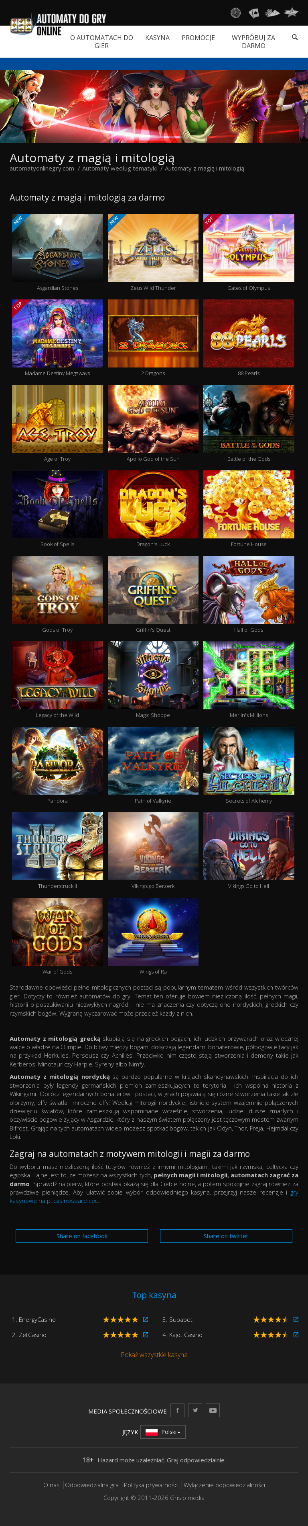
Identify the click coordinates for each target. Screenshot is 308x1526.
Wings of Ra (153, 936)
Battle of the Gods (248, 423)
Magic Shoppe (153, 680)
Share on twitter (226, 1236)
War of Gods (57, 936)
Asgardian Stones (57, 252)
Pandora (57, 765)
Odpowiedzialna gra (92, 1485)
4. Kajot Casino (182, 1335)
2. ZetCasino (29, 1335)
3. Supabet (177, 1319)
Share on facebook (82, 1236)
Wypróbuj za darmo (253, 41)
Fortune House (248, 509)
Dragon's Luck (153, 509)
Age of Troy (57, 423)
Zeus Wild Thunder (153, 252)
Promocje (198, 37)
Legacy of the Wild (57, 680)
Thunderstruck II (57, 850)
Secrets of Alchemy (248, 765)
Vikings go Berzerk (153, 850)
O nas (51, 1485)
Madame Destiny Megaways (57, 338)
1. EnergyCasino (34, 1319)
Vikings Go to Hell (248, 850)
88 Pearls (248, 338)
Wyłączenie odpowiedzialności (224, 1485)
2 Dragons (153, 338)
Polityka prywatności (151, 1485)
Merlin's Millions (248, 680)
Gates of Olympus (248, 252)
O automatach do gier (101, 41)
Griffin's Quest (153, 594)
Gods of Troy (57, 594)
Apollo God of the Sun (153, 423)
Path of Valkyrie (153, 765)
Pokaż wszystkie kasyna (154, 1354)
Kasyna (157, 37)
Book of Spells (57, 509)
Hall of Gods (248, 594)
